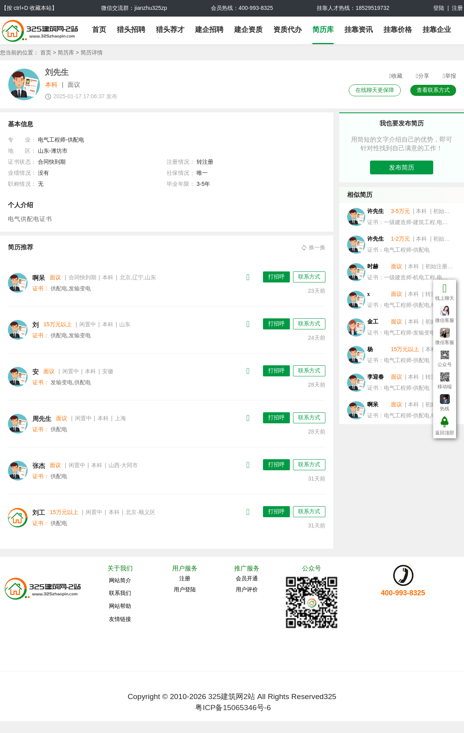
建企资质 (248, 30)
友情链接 (120, 619)
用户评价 (247, 589)
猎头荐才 (170, 30)
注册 (457, 8)
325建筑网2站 (231, 696)
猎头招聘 (131, 30)
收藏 (395, 76)
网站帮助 (120, 606)
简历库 (323, 30)
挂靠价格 (397, 30)
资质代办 (287, 30)
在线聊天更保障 (374, 90)
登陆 (438, 8)
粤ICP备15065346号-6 (233, 707)
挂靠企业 (437, 30)
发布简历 (401, 167)
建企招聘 (209, 30)
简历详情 (92, 52)
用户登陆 (185, 589)
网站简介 (120, 580)
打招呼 (276, 276)
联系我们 (120, 593)
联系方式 (309, 276)
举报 (449, 76)
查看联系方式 (433, 90)
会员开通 (247, 578)
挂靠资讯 (358, 30)
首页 (99, 30)
